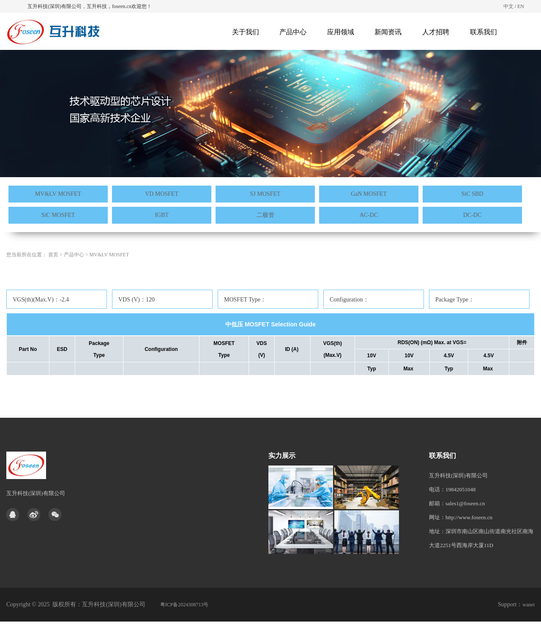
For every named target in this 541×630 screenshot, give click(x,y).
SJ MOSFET (265, 194)
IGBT (162, 215)
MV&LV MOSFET (58, 194)
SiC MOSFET (58, 215)
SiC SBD (473, 194)
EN (520, 6)
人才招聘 (435, 32)
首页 (53, 270)
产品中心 (292, 32)
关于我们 (245, 32)
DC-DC (472, 215)
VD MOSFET (161, 194)
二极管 (265, 215)
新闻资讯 (388, 32)
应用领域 (340, 32)
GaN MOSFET (369, 194)
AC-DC (369, 215)
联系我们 (483, 32)
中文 (508, 6)
